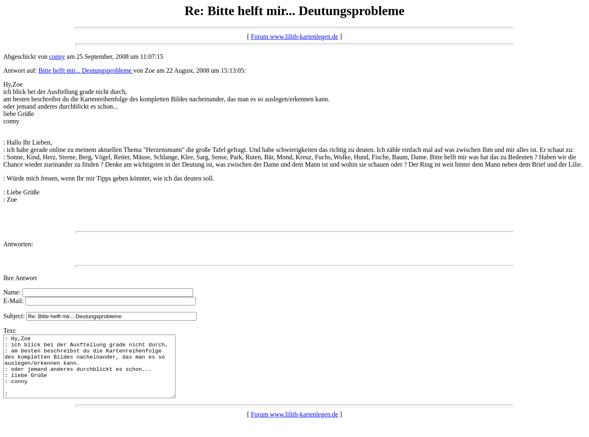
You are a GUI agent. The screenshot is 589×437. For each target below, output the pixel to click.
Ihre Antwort (20, 277)
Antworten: (18, 244)
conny (57, 56)
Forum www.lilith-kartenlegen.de (294, 36)
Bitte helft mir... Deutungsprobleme (85, 70)
